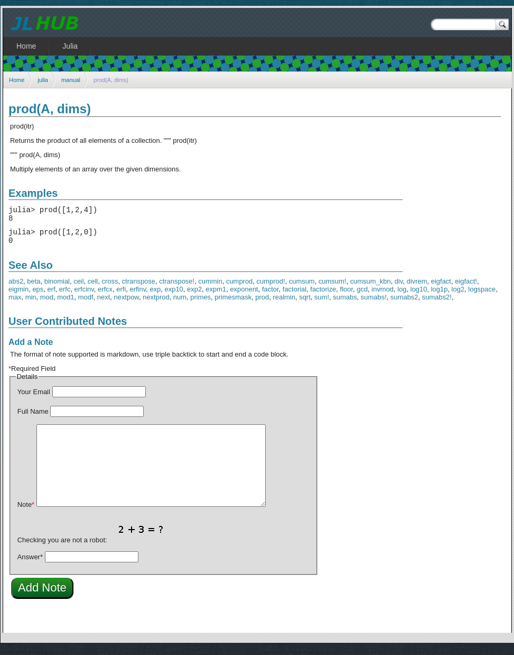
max (14, 303)
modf (86, 303)
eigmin (18, 295)
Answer (30, 563)
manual (70, 80)
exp (155, 295)
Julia (70, 46)
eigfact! (466, 288)
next (103, 303)
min (30, 303)
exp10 (174, 295)
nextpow (126, 303)
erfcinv (84, 295)
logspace (482, 295)
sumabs (345, 303)
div (399, 288)
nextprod (156, 303)
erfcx (105, 295)
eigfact (441, 288)
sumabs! (374, 303)
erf (51, 295)
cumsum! (333, 288)
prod (262, 303)
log (401, 295)
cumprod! (271, 288)
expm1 (215, 295)
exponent (244, 295)
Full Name (33, 418)
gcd (362, 295)
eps (37, 295)
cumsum (302, 288)
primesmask (232, 303)
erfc (65, 295)
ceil (78, 288)
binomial (57, 288)
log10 (418, 295)
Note (25, 511)
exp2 (194, 295)
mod (46, 303)
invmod (382, 295)
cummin (210, 288)
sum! (321, 303)
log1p (439, 295)
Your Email (33, 398)
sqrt (305, 303)
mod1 (65, 303)
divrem (417, 288)
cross (109, 288)
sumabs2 (404, 303)
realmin (284, 303)
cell (93, 288)
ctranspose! (176, 288)
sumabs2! (437, 303)
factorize (323, 295)
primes (200, 303)
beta (33, 288)
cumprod (239, 288)
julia (43, 80)
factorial (294, 295)
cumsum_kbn (370, 288)
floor (346, 295)
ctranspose (138, 288)
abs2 (15, 288)
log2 (458, 295)
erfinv (137, 295)
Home (16, 80)
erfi (121, 295)
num (179, 303)
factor (270, 295)
